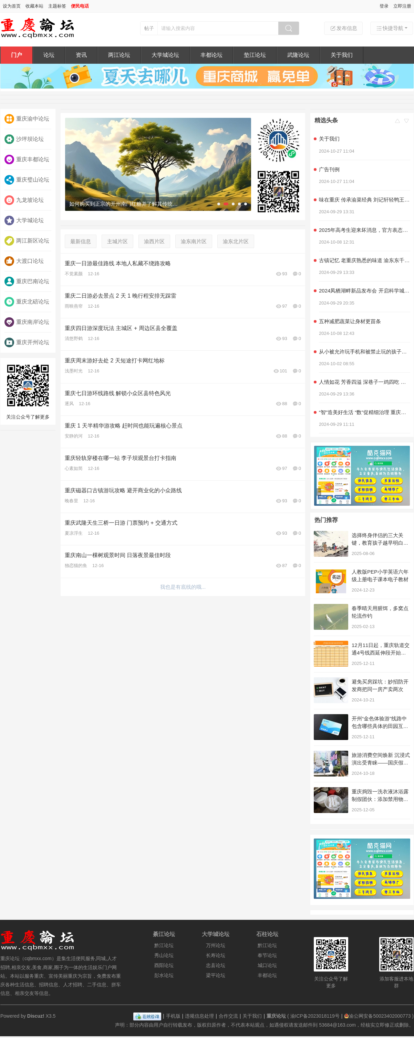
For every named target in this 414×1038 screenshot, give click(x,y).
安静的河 (74, 436)
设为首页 (12, 6)
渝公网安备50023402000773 (377, 1016)
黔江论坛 (164, 945)
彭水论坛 (164, 975)
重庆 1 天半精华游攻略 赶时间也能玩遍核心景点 (124, 426)
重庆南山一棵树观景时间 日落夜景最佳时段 (118, 555)
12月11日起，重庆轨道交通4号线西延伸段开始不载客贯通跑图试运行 (381, 652)
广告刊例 (329, 169)
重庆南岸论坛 (26, 322)
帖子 (149, 28)
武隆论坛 (298, 55)
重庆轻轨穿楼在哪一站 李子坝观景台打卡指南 (120, 458)
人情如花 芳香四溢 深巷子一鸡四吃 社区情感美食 (364, 382)
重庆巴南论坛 (26, 281)
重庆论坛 (276, 1016)
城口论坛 (267, 965)
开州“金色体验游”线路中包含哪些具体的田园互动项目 (380, 726)
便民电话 (80, 6)
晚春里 (71, 500)
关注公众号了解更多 (28, 390)
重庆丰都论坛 (26, 159)
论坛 (48, 55)
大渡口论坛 (24, 261)
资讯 (81, 55)
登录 (384, 6)
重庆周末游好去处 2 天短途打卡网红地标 (115, 360)
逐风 (69, 403)
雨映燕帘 (74, 306)
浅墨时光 (74, 370)
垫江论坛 (255, 55)
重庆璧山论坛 (26, 180)
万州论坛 (215, 945)
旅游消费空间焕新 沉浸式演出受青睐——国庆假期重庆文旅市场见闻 (381, 762)
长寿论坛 (215, 955)
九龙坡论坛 (24, 200)
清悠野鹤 (74, 338)
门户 (16, 55)
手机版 (173, 1016)
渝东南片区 (194, 241)
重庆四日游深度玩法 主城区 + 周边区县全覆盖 (121, 328)
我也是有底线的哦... (183, 587)
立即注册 (402, 6)
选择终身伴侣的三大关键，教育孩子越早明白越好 (380, 542)
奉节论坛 (267, 955)
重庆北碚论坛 (26, 302)
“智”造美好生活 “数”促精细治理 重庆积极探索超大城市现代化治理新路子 (364, 412)
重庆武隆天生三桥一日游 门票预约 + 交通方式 (121, 523)
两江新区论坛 (26, 241)
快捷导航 (389, 28)
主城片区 (117, 241)
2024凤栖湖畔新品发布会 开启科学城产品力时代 (364, 291)
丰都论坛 (211, 55)
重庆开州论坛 (26, 342)
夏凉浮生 (74, 533)
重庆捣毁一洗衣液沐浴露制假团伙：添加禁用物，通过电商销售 (380, 799)
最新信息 (80, 241)
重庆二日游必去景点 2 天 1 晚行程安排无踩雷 (120, 296)
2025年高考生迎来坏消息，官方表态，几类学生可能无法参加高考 (364, 230)
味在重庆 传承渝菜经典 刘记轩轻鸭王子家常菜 (364, 200)
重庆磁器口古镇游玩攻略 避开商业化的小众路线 (123, 490)
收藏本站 (34, 6)
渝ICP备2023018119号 (315, 1016)
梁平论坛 (215, 975)
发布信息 (343, 28)
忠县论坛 (215, 965)
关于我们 (342, 55)
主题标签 (57, 6)
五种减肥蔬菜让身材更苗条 (350, 321)
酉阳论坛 (164, 965)
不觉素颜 (74, 273)
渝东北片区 (236, 241)
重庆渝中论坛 (26, 119)
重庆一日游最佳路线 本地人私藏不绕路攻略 (118, 263)
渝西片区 (154, 241)
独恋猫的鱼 (76, 565)
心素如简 (74, 468)
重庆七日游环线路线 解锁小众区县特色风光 (118, 393)
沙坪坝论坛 (24, 139)
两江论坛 (119, 55)
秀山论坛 (164, 955)
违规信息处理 (199, 1016)
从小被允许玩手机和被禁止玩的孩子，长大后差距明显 (364, 351)
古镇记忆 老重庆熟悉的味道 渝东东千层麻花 (364, 260)
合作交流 (228, 1016)
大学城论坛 (165, 55)
